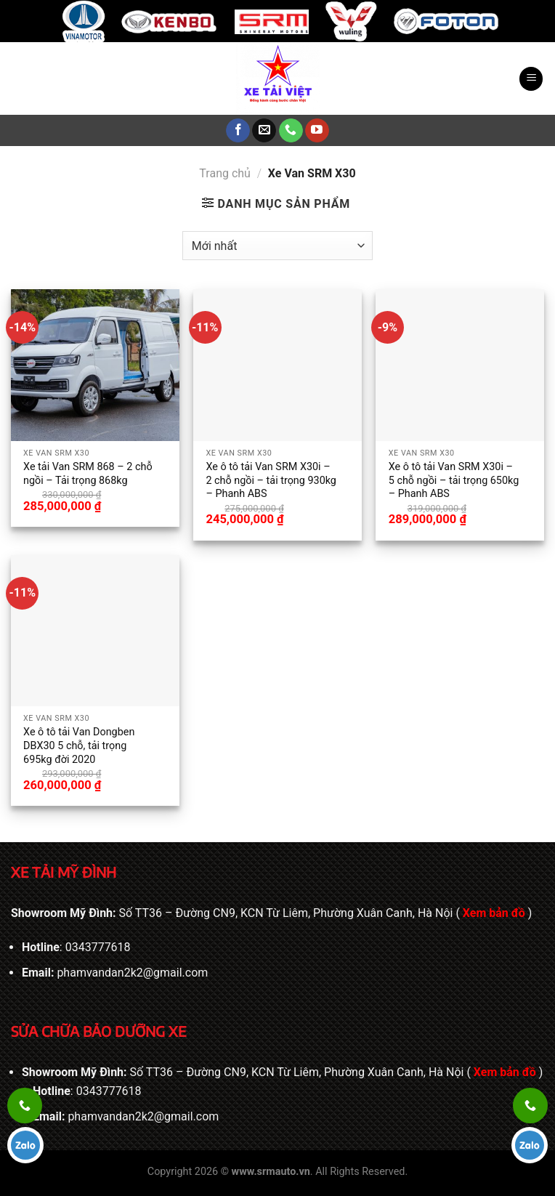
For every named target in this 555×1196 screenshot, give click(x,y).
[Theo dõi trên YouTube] (317, 130)
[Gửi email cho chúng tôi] (264, 130)
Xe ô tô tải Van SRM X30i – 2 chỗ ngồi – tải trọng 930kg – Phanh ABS (271, 480)
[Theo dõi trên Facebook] (238, 130)
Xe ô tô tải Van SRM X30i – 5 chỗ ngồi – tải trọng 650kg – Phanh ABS (454, 480)
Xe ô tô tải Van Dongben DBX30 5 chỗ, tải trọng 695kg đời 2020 (78, 745)
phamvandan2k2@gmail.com (132, 972)
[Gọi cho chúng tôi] (291, 130)
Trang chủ (225, 173)
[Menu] (531, 79)
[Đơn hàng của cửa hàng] (277, 245)
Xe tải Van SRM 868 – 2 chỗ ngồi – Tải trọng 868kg (88, 474)
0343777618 (98, 947)
